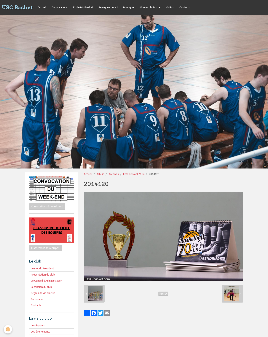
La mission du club (41, 286)
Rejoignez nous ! (108, 7)
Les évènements (40, 331)
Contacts (184, 7)
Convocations (60, 7)
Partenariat (37, 299)
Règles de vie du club (43, 293)
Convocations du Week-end (47, 206)
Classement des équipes (45, 248)
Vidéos (170, 7)
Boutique (128, 7)
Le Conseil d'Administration (46, 280)
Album (100, 174)
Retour (163, 294)
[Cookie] (8, 329)
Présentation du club (43, 274)
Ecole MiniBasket (83, 7)
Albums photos (148, 7)
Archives (114, 174)
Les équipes (38, 325)
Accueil (42, 7)
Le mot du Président (42, 268)
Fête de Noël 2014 (133, 174)
